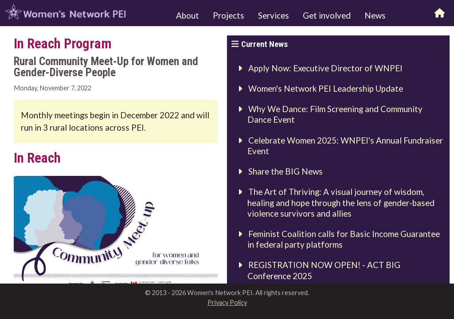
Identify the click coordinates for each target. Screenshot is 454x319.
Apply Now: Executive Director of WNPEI (325, 68)
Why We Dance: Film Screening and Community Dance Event (335, 114)
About (187, 15)
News (375, 15)
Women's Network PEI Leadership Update (325, 88)
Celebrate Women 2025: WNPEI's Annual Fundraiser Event (345, 146)
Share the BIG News (285, 171)
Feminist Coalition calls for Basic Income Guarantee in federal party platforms (343, 239)
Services (273, 15)
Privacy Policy (227, 302)
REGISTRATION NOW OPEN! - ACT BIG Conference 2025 (324, 270)
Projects (228, 15)
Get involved (327, 15)
